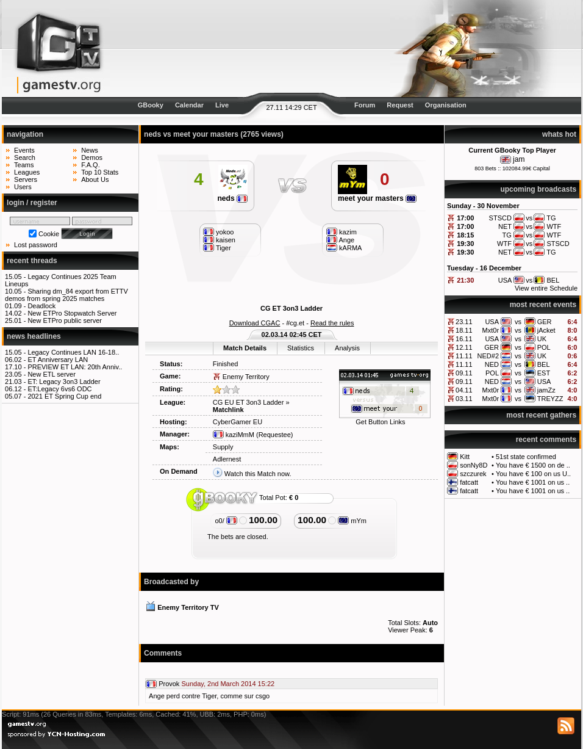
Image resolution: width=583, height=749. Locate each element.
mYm (352, 520)
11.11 (464, 356)
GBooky (150, 105)
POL (544, 347)
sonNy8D (473, 465)
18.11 (464, 330)
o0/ (226, 520)
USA (492, 321)
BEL (543, 364)
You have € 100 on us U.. (533, 473)
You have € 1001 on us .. (533, 482)
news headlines (34, 336)
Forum (364, 105)
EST (543, 373)
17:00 (465, 218)
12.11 (464, 347)
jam (518, 159)
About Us (95, 179)
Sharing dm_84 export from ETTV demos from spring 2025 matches (66, 295)
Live (222, 105)
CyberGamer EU (237, 421)
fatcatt (469, 482)
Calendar (189, 105)
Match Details (244, 348)
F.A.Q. (90, 164)
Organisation (446, 105)
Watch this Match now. (258, 473)
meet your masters (377, 198)
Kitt (465, 456)
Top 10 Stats (99, 172)
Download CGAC (255, 323)
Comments (163, 653)
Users (23, 186)
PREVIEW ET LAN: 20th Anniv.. (74, 367)
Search (24, 157)
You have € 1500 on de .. (533, 465)
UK (541, 338)
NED (492, 364)
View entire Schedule (546, 288)
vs (518, 321)
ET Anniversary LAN (57, 359)
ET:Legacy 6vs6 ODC (59, 389)
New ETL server (51, 374)
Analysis (347, 348)
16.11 (464, 338)
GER (544, 321)
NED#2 (488, 356)
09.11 (464, 373)
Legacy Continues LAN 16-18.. (73, 352)
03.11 (464, 398)
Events (24, 150)
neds (232, 198)
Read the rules (332, 323)
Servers (25, 179)
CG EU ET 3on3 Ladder (248, 402)
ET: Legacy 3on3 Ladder (63, 381)
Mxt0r (490, 330)
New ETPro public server (64, 320)
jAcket (546, 330)
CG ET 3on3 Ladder (291, 308)
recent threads (32, 260)
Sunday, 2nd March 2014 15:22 (227, 683)
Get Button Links (380, 421)
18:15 (465, 235)
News (89, 150)
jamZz (546, 390)
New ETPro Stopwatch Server (71, 313)
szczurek (473, 473)
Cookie (48, 233)
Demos (91, 157)
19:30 (465, 243)
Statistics (300, 348)
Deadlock (41, 305)
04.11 (464, 390)
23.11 (464, 321)
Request (400, 105)
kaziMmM (233, 434)
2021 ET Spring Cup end (64, 396)
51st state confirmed (526, 456)
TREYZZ (550, 398)
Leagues (27, 172)
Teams (24, 164)
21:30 (465, 280)
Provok (169, 683)
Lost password (35, 244)
